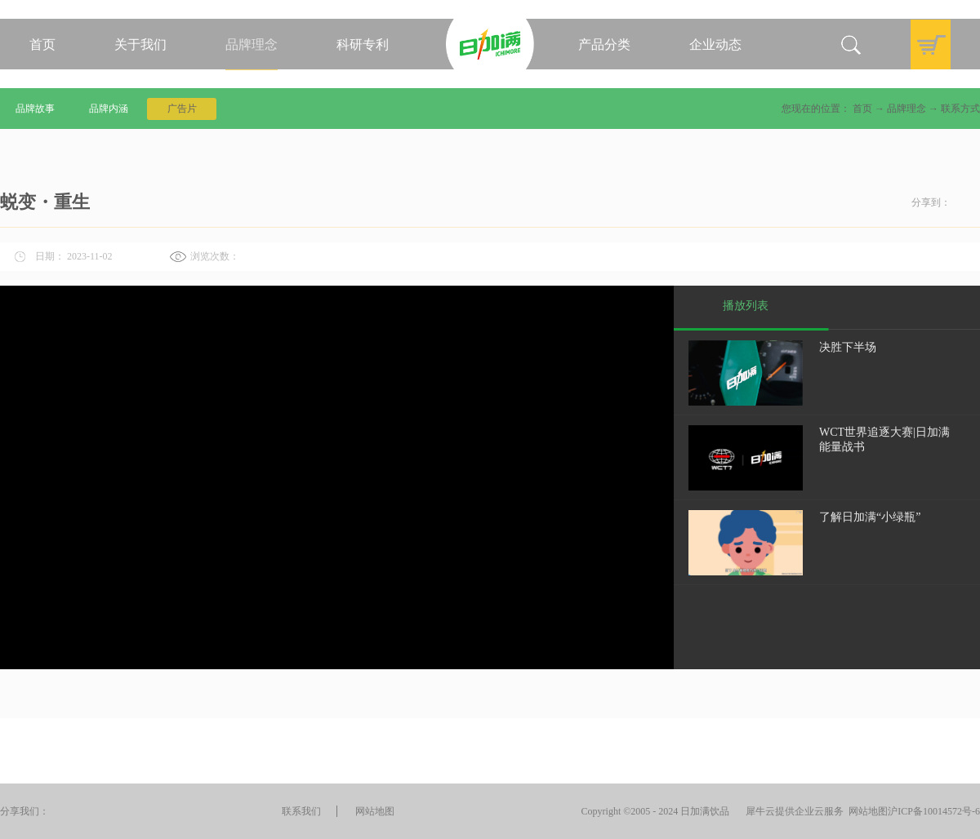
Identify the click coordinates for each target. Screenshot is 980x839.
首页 (42, 44)
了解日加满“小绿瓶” (869, 517)
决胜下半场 (847, 347)
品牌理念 (906, 108)
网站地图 (866, 811)
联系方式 (960, 108)
